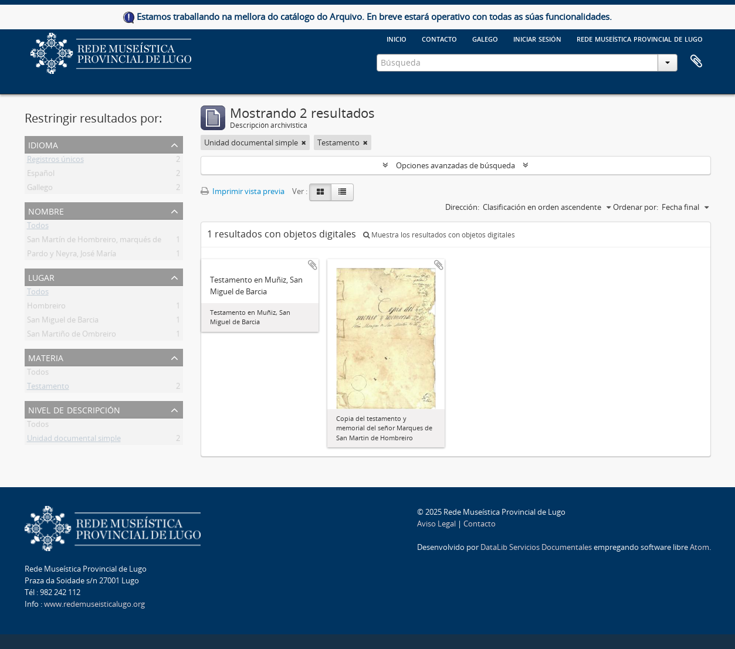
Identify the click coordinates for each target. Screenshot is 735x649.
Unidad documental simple (74, 440)
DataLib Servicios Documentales (536, 547)
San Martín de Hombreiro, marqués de (94, 241)
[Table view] (342, 192)
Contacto (439, 38)
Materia (45, 357)
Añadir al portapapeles (313, 265)
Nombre (46, 210)
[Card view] (320, 192)
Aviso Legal (436, 523)
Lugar (41, 276)
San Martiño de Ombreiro (71, 336)
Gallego (40, 189)
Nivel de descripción (74, 409)
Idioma (43, 144)
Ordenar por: (635, 207)
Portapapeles (696, 61)
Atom (699, 547)
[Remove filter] (304, 142)
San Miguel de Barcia (63, 322)
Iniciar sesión (537, 38)
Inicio (397, 38)
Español (41, 175)
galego (485, 38)
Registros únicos (55, 161)
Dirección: (462, 207)
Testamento (48, 388)
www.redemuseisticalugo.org (94, 604)
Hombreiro (46, 308)
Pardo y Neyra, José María (71, 255)
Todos (38, 227)
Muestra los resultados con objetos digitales (439, 235)
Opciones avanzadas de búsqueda (455, 165)
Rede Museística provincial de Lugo (640, 38)
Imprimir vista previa (242, 191)
